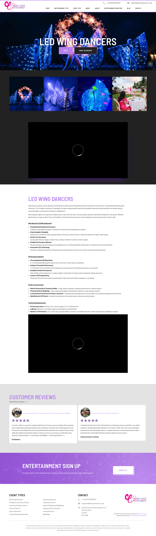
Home (47, 8)
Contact (138, 8)
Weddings (46, 514)
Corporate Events (49, 502)
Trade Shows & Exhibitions (18, 514)
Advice (97, 8)
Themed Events (48, 511)
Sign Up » (123, 470)
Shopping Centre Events (51, 508)
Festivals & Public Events (18, 505)
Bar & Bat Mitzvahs (16, 499)
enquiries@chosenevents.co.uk (141, 3)
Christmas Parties (49, 499)
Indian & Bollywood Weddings (53, 505)
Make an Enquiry (85, 50)
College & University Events (19, 502)
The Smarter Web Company (138, 515)
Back (66, 50)
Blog (128, 8)
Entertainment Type (61, 8)
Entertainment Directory (113, 8)
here (25, 402)
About (88, 8)
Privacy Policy (142, 514)
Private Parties (14, 508)
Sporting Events (15, 511)
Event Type (77, 8)
